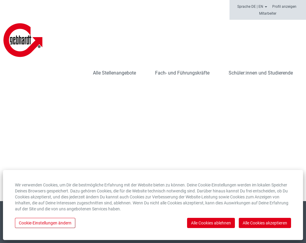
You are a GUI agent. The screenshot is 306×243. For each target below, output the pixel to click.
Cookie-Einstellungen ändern (45, 223)
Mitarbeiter (267, 13)
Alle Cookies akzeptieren (265, 223)
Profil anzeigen (284, 6)
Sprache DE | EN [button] (252, 6)
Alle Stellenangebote (114, 73)
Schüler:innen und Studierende (261, 73)
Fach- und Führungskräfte (182, 73)
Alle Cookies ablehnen (211, 223)
